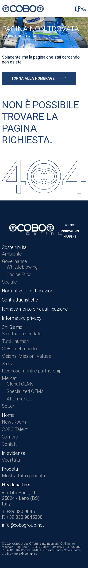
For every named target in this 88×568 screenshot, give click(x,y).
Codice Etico (19, 274)
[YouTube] (44, 234)
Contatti (10, 444)
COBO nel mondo (19, 348)
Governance (14, 261)
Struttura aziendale (22, 334)
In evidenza (13, 453)
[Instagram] (60, 234)
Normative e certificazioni (28, 291)
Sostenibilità (14, 247)
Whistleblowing (22, 267)
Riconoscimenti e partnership (31, 371)
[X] (52, 234)
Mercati (10, 378)
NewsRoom (14, 422)
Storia (8, 363)
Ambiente (12, 254)
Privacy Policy (53, 550)
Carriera (10, 437)
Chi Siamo (12, 327)
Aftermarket (19, 399)
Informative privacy (22, 318)
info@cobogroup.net (23, 525)
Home (8, 415)
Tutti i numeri (15, 341)
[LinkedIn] (36, 234)
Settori (8, 406)
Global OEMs (20, 384)
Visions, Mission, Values (26, 356)
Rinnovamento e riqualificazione (35, 309)
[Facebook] (28, 234)
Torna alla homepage (33, 78)
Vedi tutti (11, 460)
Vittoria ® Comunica (24, 553)
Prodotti (10, 469)
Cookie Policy (72, 550)
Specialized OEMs (25, 391)
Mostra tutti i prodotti (23, 475)
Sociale (9, 282)
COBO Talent (15, 429)
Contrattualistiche (20, 300)
